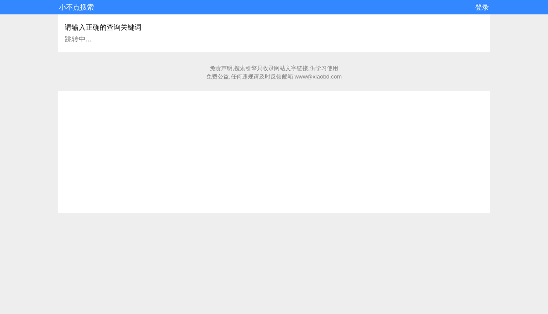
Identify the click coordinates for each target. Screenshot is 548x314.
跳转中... (78, 39)
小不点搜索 (76, 7)
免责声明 (221, 68)
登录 (482, 7)
